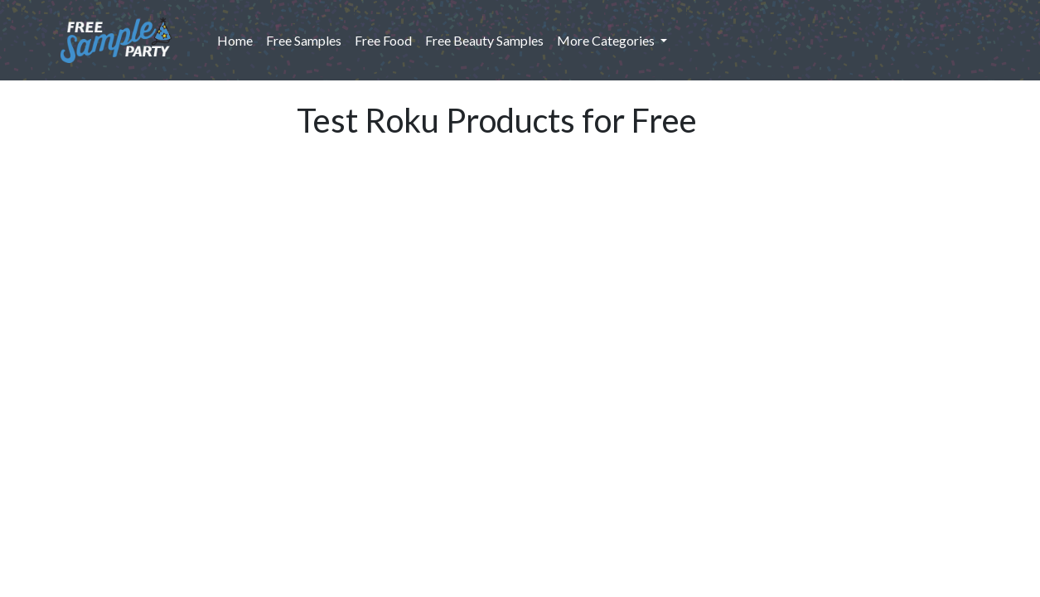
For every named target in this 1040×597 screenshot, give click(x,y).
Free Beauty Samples (484, 40)
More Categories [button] (607, 40)
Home (238, 39)
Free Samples (303, 40)
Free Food (383, 40)
